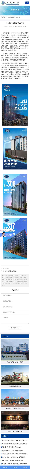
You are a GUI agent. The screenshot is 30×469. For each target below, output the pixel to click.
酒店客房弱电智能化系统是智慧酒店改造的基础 (15, 453)
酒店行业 (18, 17)
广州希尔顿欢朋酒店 (10, 271)
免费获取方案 (15, 327)
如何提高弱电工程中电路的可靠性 (12, 450)
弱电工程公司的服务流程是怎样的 (12, 460)
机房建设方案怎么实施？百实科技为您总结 (15, 444)
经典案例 (12, 17)
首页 (7, 17)
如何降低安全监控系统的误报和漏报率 (13, 457)
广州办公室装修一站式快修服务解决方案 (14, 464)
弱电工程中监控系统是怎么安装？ (12, 447)
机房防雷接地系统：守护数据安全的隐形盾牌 (15, 440)
